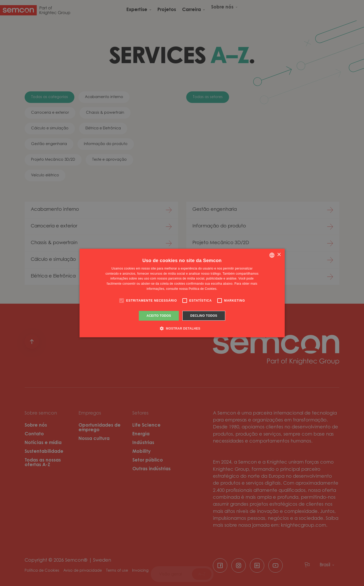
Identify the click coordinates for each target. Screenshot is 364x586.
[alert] (182, 293)
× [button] (279, 255)
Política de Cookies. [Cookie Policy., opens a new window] (203, 289)
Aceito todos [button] (158, 316)
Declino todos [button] (203, 316)
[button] (182, 328)
